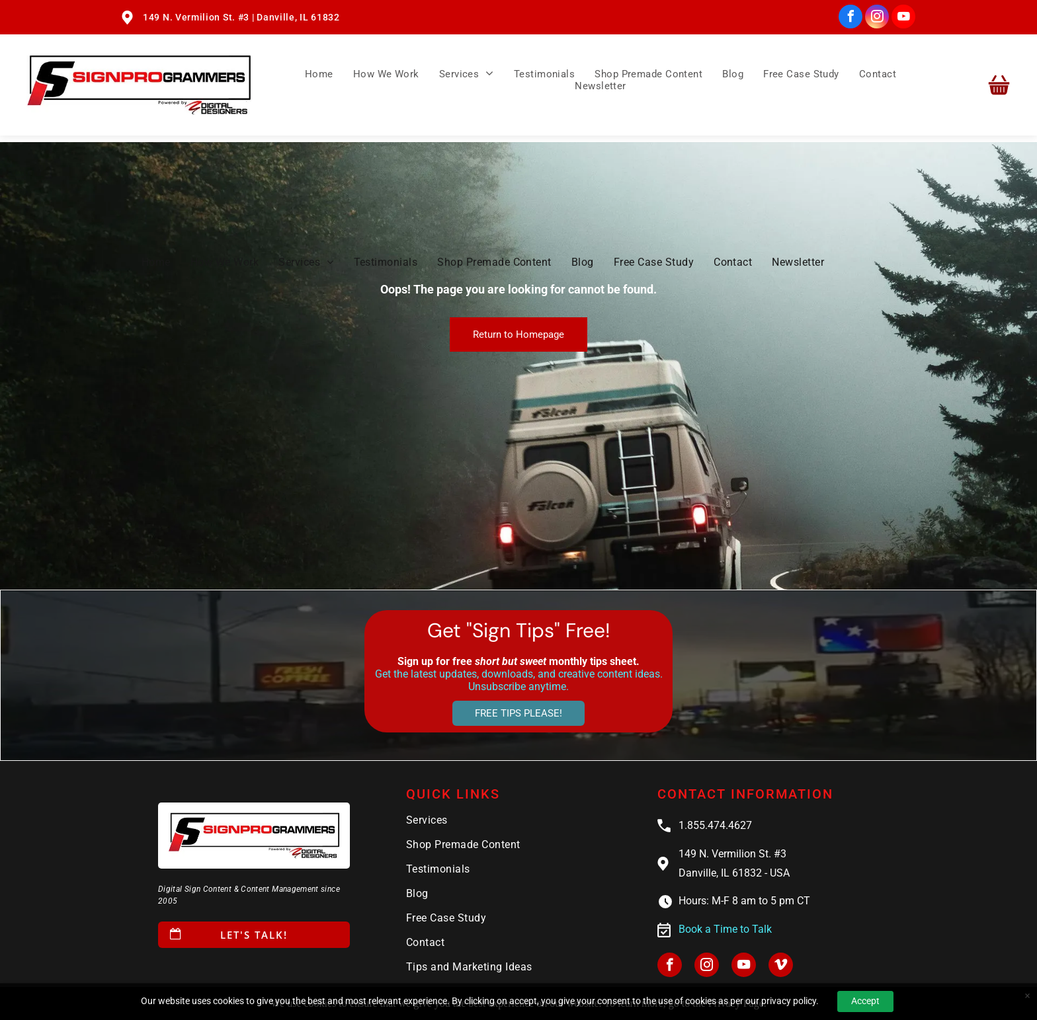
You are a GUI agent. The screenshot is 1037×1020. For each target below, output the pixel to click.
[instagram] (877, 18)
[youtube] (903, 18)
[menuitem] (319, 73)
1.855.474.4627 (715, 825)
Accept (865, 1001)
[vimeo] (780, 966)
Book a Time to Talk (725, 929)
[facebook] (850, 18)
